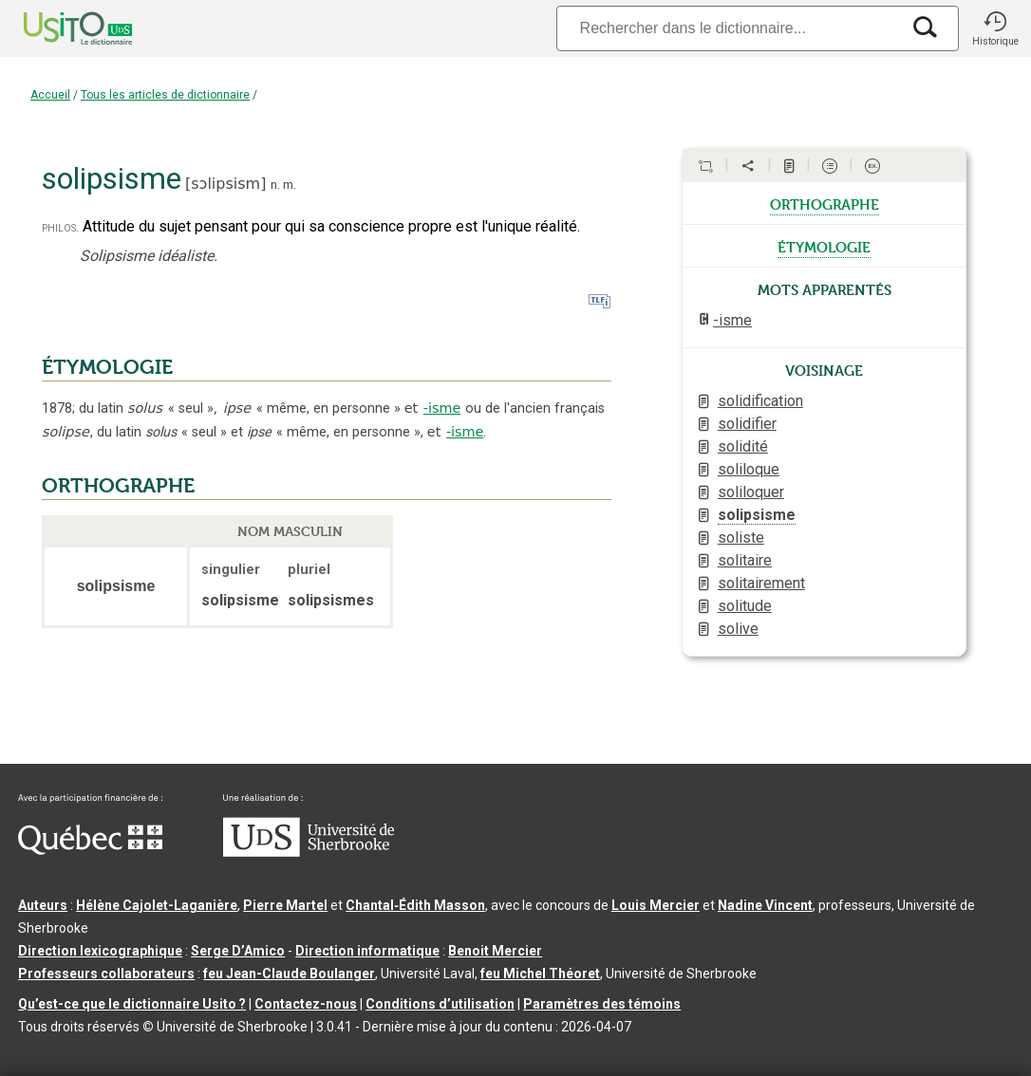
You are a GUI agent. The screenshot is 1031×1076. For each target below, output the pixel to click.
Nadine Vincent (765, 905)
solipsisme (757, 515)
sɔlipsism (225, 184)
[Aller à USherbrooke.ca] (308, 852)
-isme (442, 408)
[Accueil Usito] (57, 28)
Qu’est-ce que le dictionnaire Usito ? (132, 1003)
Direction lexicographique (100, 950)
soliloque (748, 469)
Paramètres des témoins (602, 1003)
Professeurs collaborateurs (106, 973)
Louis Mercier (655, 905)
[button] (994, 28)
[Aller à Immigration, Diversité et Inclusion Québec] (90, 850)
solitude (745, 606)
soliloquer (751, 492)
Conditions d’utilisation (440, 1003)
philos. (60, 227)
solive (738, 629)
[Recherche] (728, 28)
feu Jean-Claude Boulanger (289, 973)
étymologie (824, 245)
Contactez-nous (305, 1003)
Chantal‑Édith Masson (415, 905)
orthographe (824, 203)
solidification (760, 401)
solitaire (745, 560)
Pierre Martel (285, 905)
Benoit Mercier (495, 950)
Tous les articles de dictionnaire (165, 95)
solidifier (747, 424)
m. (289, 184)
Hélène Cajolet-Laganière (156, 905)
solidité (743, 446)
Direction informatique (367, 950)
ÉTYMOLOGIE (107, 367)
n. (275, 184)
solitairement (761, 583)
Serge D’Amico (238, 950)
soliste (741, 538)
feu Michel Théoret (540, 973)
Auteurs (42, 905)
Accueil (50, 95)
